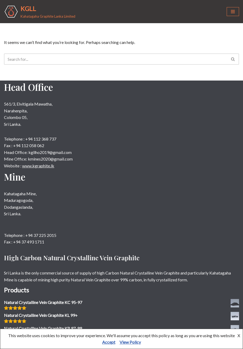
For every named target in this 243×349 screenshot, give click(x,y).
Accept (108, 342)
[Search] (115, 59)
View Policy (130, 342)
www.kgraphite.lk (38, 165)
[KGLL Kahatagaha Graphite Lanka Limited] (39, 11)
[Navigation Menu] (233, 11)
